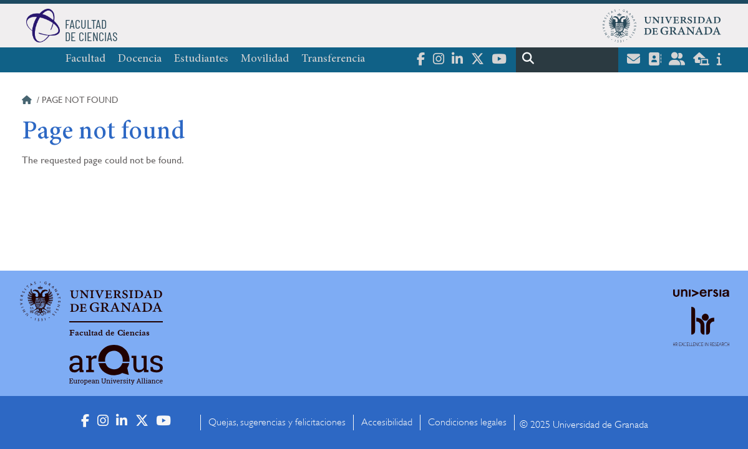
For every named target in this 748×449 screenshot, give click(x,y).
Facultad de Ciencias (109, 333)
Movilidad (265, 59)
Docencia (140, 59)
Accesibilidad (386, 422)
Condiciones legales (467, 422)
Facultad (85, 59)
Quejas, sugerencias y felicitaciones (277, 422)
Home (28, 101)
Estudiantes (201, 59)
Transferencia (333, 59)
